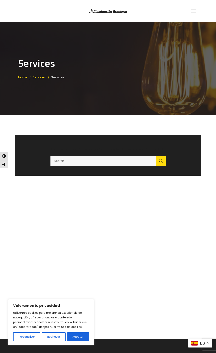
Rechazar (53, 337)
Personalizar (27, 337)
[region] (51, 322)
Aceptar (77, 337)
